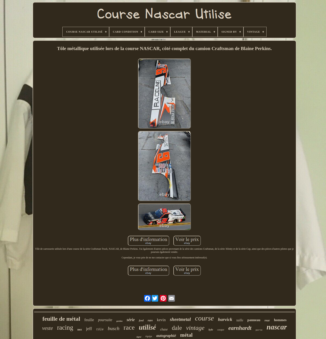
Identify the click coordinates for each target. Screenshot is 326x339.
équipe (149, 336)
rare (150, 320)
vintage (195, 327)
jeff (89, 328)
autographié (166, 335)
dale (177, 327)
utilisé (147, 327)
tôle (100, 329)
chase (164, 329)
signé (138, 336)
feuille (89, 320)
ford (141, 320)
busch (113, 328)
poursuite (105, 320)
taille (239, 320)
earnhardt (239, 328)
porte (259, 330)
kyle (211, 329)
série (131, 319)
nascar (277, 327)
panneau (253, 320)
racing (65, 327)
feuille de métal (61, 319)
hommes (280, 320)
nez (79, 329)
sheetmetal (180, 319)
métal (186, 335)
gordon (119, 321)
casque (220, 329)
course (204, 318)
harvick (225, 319)
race (129, 327)
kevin (161, 320)
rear (267, 320)
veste (47, 328)
